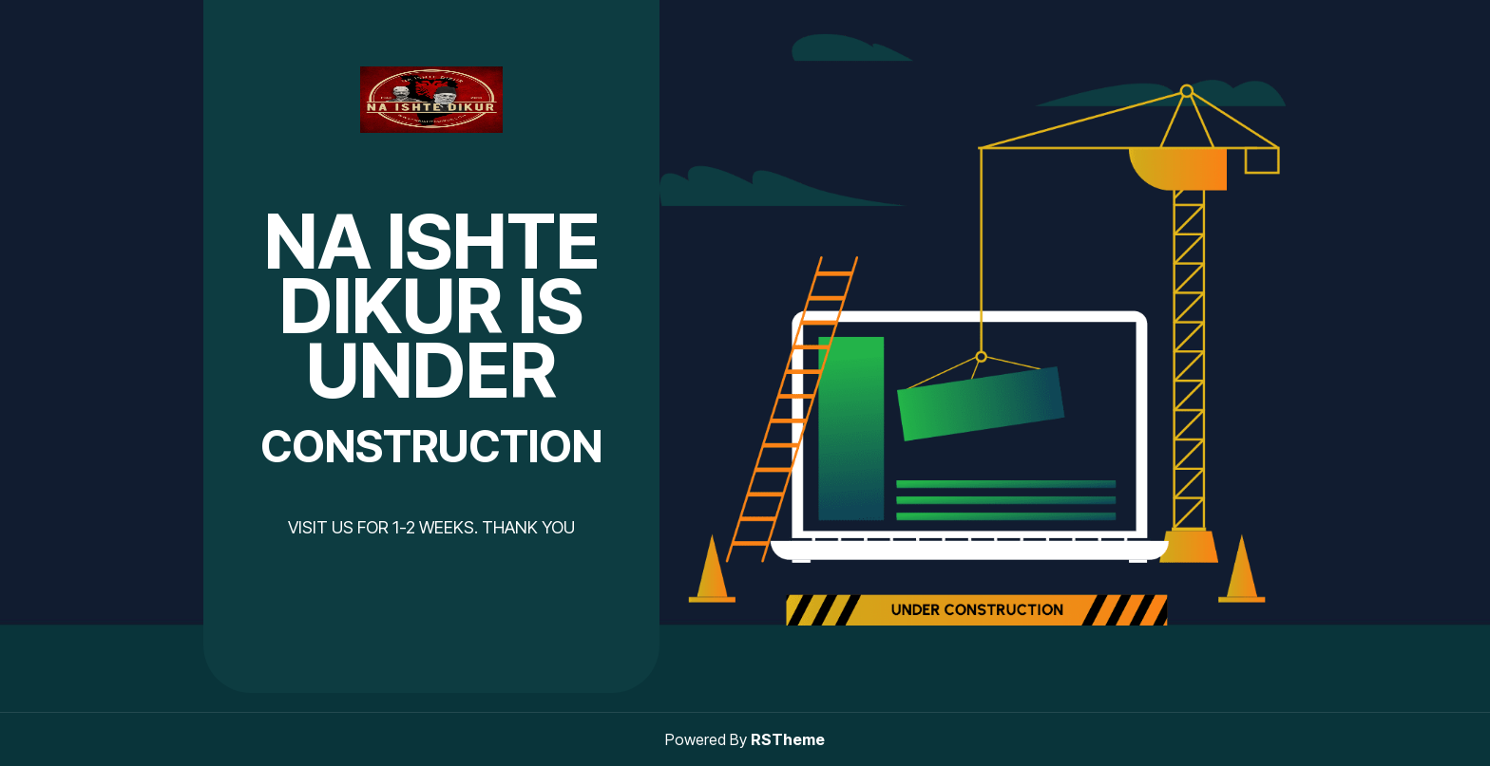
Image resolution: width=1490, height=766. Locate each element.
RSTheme (788, 739)
